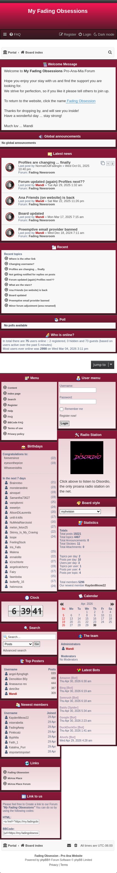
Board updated (31, 213)
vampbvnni (16, 502)
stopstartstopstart (19, 752)
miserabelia (16, 722)
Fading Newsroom (42, 172)
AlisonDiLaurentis (20, 512)
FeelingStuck (18, 542)
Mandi (39, 185)
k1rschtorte (16, 562)
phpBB (44, 859)
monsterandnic (19, 487)
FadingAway (16, 727)
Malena (14, 552)
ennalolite (16, 557)
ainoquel (15, 492)
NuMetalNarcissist (21, 522)
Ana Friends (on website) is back (46, 197)
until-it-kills (16, 517)
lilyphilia (14, 737)
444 (53, 683)
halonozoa (16, 586)
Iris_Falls (15, 547)
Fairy (13, 571)
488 (53, 678)
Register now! (68, 415)
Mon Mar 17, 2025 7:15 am (65, 217)
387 (53, 688)
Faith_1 (13, 742)
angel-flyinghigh (18, 674)
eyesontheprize (13, 463)
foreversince (11, 458)
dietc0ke (14, 688)
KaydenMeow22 (19, 717)
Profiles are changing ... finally (44, 162)
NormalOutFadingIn (48, 165)
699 (53, 673)
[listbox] (80, 511)
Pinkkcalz (15, 732)
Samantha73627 (20, 497)
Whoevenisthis (13, 467)
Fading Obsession (80, 101)
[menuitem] (15, 35)
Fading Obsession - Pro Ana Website (58, 855)
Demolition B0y (18, 679)
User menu (88, 378)
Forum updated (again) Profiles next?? (51, 182)
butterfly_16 (17, 581)
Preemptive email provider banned (47, 229)
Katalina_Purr (17, 747)
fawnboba (16, 576)
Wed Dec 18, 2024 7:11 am (65, 232)
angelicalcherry (19, 567)
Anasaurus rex (18, 683)
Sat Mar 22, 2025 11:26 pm (65, 201)
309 (53, 693)
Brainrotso (16, 483)
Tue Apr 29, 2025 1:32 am (64, 185)
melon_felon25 (19, 527)
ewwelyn (15, 507)
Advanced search (14, 650)
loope (13, 537)
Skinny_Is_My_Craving (24, 532)
